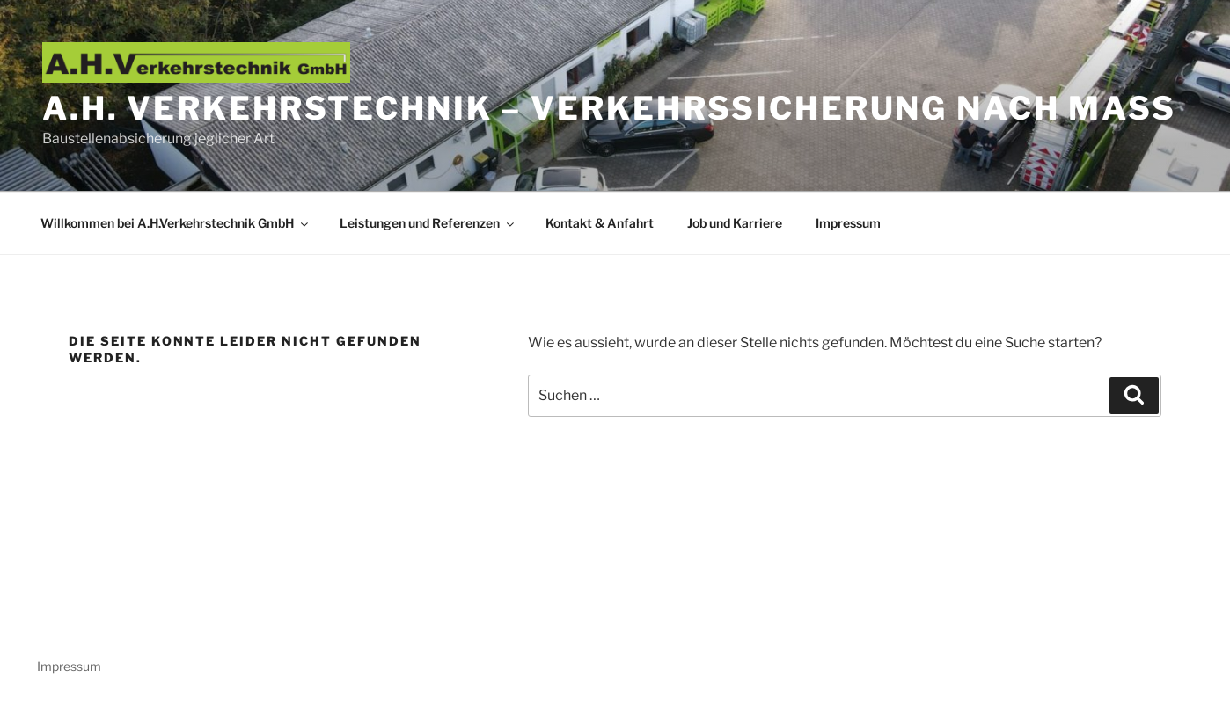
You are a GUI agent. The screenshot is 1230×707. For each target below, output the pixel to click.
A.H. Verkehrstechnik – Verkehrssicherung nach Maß (609, 108)
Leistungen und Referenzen (428, 222)
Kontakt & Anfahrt (599, 222)
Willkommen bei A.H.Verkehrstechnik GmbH (175, 222)
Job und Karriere (734, 222)
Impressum (848, 222)
